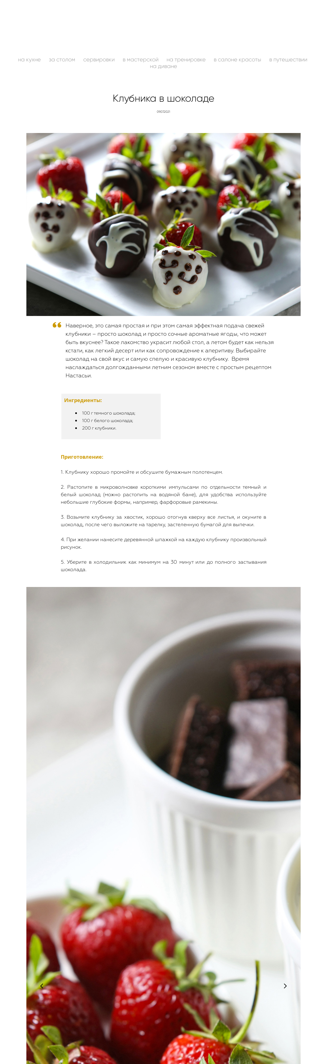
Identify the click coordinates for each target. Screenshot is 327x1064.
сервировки (99, 59)
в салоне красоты (238, 59)
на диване (163, 66)
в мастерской (141, 59)
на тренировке (187, 59)
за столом (63, 59)
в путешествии (288, 59)
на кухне (30, 59)
